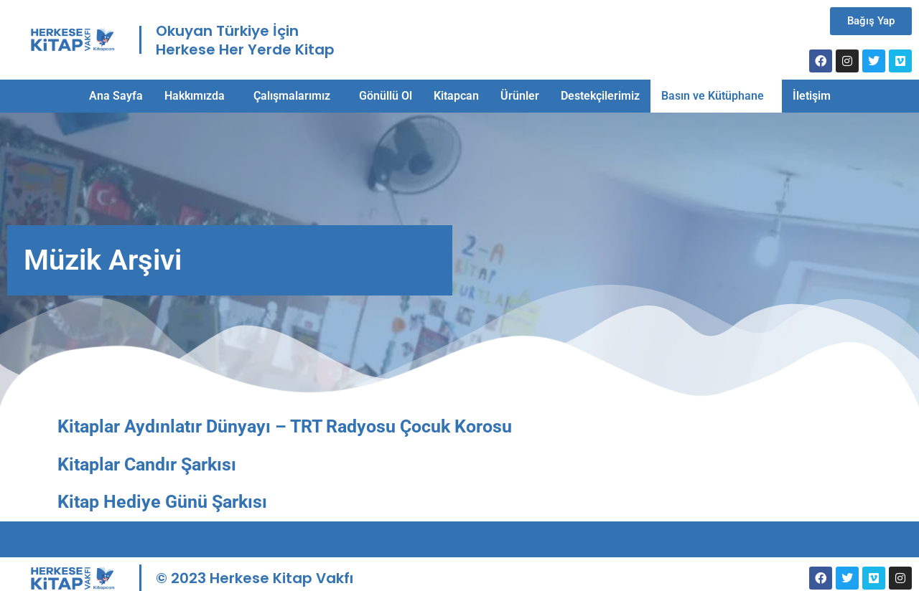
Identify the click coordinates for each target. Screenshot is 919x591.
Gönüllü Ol (385, 96)
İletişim (812, 96)
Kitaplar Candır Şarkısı (146, 464)
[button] (198, 96)
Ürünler (519, 96)
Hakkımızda (194, 96)
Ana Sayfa (116, 96)
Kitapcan (456, 96)
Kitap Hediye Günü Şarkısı (162, 501)
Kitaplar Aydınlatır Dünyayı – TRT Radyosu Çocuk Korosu (284, 426)
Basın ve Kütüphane (712, 96)
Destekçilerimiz (600, 96)
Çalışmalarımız (291, 96)
